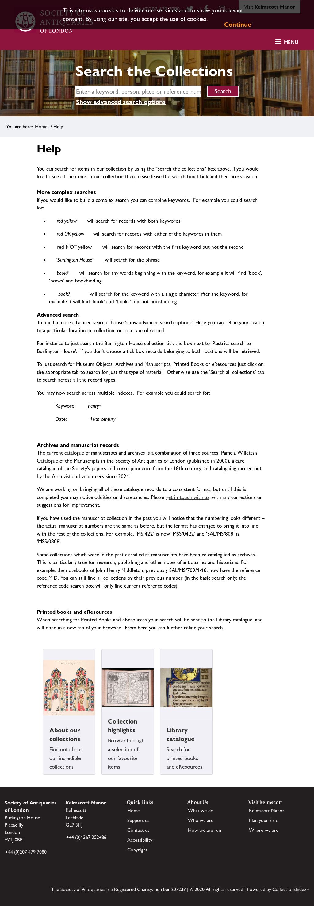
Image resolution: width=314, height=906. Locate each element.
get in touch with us (187, 497)
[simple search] (138, 91)
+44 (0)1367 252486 (86, 837)
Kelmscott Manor (266, 810)
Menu (291, 42)
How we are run (204, 830)
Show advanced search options (121, 102)
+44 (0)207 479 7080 (26, 852)
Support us (138, 820)
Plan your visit (263, 820)
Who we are (200, 820)
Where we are (263, 830)
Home (41, 126)
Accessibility (139, 840)
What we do (200, 810)
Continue (237, 24)
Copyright (137, 850)
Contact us (138, 830)
